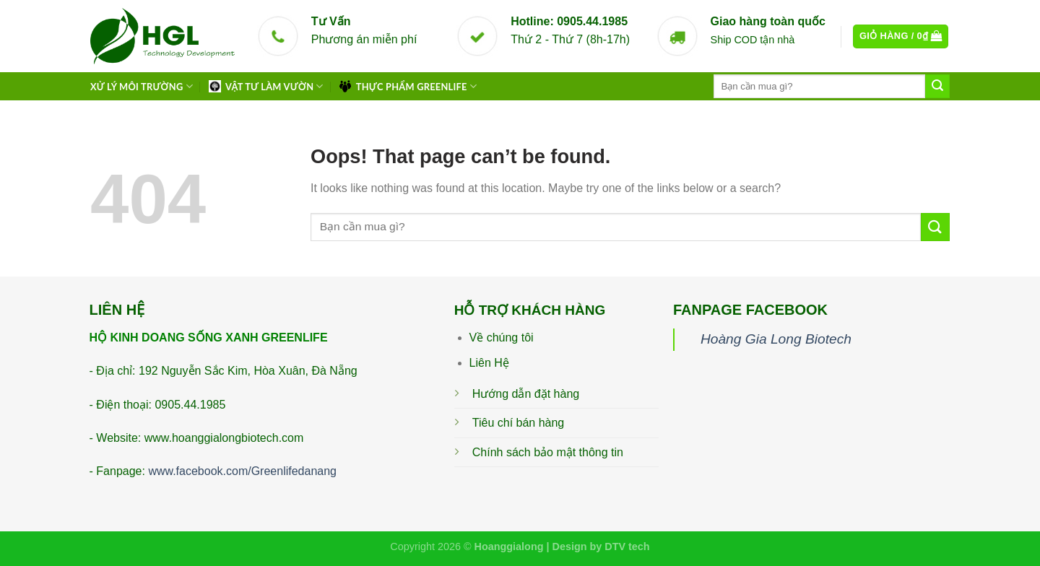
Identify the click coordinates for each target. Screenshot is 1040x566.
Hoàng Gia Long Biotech (776, 339)
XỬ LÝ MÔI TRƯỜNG (141, 86)
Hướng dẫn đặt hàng (525, 394)
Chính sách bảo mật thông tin (547, 452)
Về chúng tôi (501, 337)
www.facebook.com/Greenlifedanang (242, 471)
